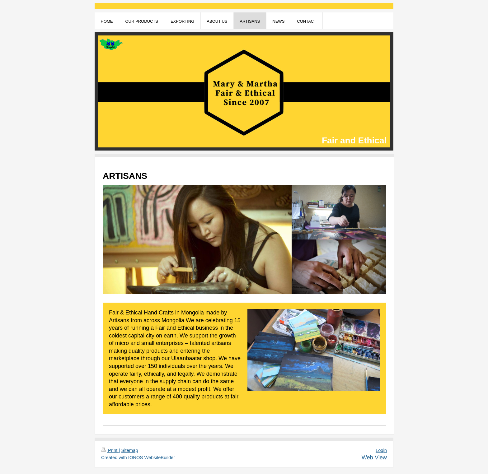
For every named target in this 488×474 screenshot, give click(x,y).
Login (381, 450)
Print (110, 450)
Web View (374, 457)
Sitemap (129, 450)
